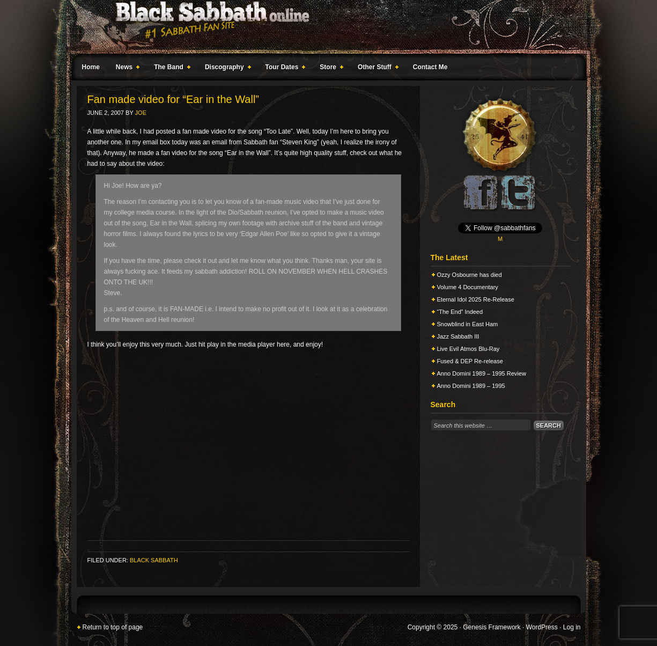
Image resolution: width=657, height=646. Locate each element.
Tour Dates (283, 68)
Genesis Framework (491, 627)
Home (91, 67)
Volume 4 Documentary (467, 287)
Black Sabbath (154, 560)
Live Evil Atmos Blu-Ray (468, 349)
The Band (170, 68)
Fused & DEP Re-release (470, 361)
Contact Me (430, 67)
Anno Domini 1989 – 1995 (471, 386)
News (125, 68)
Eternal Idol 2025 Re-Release (475, 299)
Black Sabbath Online (323, 27)
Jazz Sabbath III (458, 336)
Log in (572, 627)
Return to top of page (113, 627)
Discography (226, 68)
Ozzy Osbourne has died (469, 274)
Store (329, 68)
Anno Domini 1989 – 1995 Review (481, 373)
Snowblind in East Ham (467, 324)
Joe (140, 112)
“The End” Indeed (460, 312)
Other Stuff (376, 68)
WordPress (542, 627)
